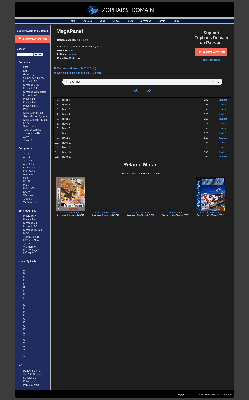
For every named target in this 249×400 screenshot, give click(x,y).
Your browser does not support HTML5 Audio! (142, 81)
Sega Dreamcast (32, 129)
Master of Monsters (71, 212)
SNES (26, 71)
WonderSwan (30, 246)
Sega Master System (35, 116)
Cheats (161, 21)
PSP (25, 109)
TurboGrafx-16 (31, 133)
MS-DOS (28, 174)
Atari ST (27, 160)
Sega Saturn (30, 126)
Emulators (87, 21)
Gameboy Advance (34, 78)
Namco (72, 50)
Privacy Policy (226, 395)
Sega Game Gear (33, 112)
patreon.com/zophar (211, 60)
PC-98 (26, 185)
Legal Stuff (215, 395)
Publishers (29, 381)
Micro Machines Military (105, 212)
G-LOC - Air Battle (141, 212)
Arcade (27, 157)
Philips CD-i (30, 188)
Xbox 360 (28, 140)
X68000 (27, 199)
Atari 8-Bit (28, 164)
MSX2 (26, 178)
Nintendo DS (30, 81)
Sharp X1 (28, 192)
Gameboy (28, 74)
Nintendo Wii (30, 95)
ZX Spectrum (30, 202)
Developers (29, 377)
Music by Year (31, 384)
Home (72, 21)
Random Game (31, 370)
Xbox (26, 136)
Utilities (116, 21)
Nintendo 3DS (31, 85)
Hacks (130, 21)
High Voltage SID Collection (33, 251)
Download (223, 100)
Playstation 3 (30, 106)
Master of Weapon (210, 212)
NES (25, 67)
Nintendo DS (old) (33, 230)
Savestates (145, 21)
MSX (26, 233)
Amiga (26, 153)
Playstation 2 (30, 102)
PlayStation (29, 216)
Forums (175, 21)
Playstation (29, 99)
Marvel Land (176, 212)
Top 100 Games (32, 374)
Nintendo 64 (30, 88)
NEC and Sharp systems (32, 242)
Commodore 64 (32, 167)
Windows (28, 195)
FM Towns (29, 171)
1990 (85, 40)
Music (102, 21)
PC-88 (26, 181)
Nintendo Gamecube (35, 92)
